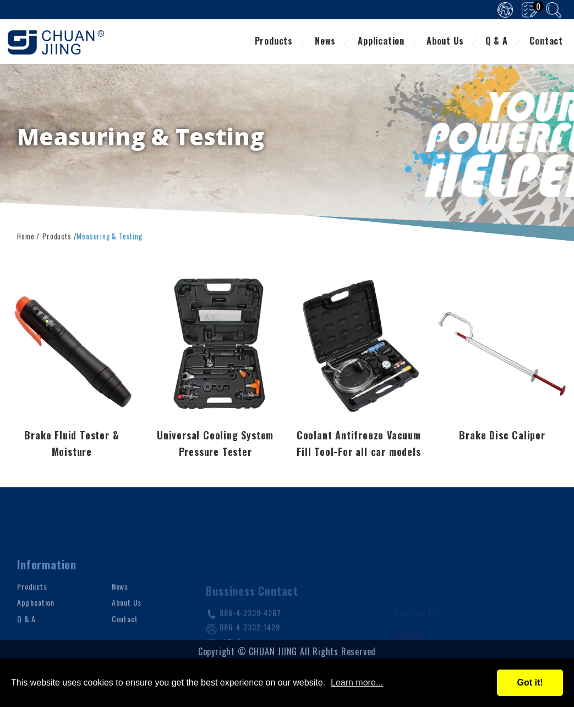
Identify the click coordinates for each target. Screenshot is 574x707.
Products (274, 41)
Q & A (496, 41)
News (325, 41)
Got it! (530, 682)
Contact (546, 41)
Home (25, 235)
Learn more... (357, 682)
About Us (445, 41)
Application (381, 41)
